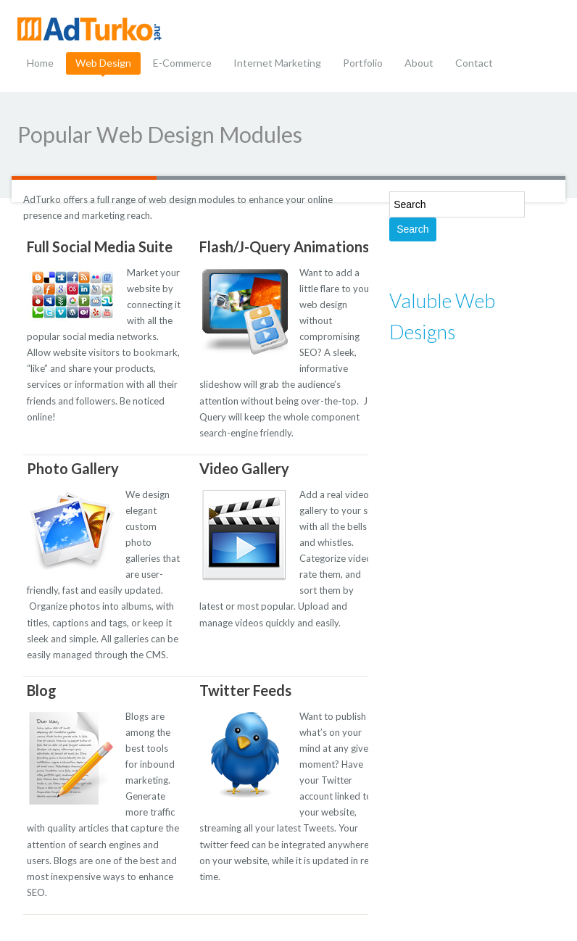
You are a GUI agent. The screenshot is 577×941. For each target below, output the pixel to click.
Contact (474, 63)
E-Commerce (182, 63)
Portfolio (363, 63)
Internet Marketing (277, 63)
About (418, 63)
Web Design (103, 63)
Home (40, 63)
